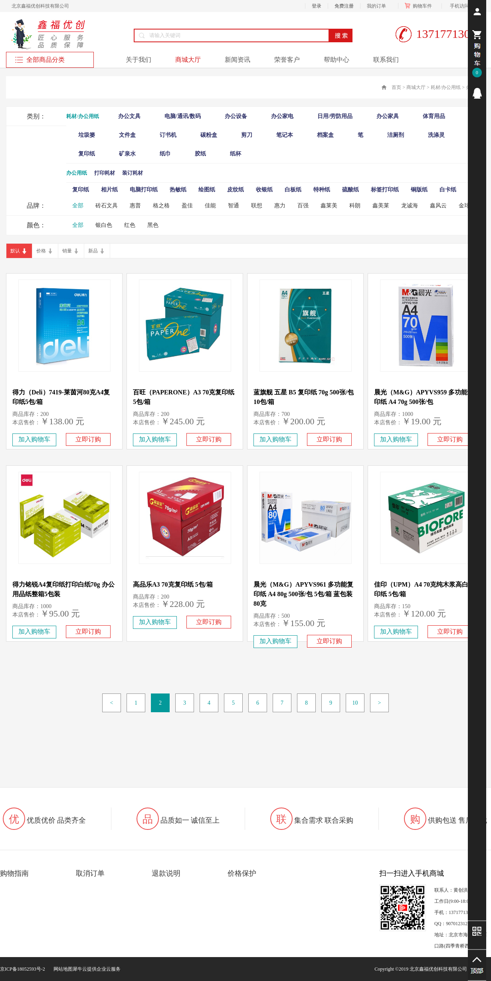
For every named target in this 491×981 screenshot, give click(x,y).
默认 (15, 251)
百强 (303, 206)
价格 (41, 251)
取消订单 (90, 873)
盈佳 (187, 206)
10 (355, 703)
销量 (67, 251)
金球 (464, 206)
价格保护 (242, 873)
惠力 (279, 206)
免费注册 (344, 6)
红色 (129, 225)
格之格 (161, 206)
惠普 (135, 206)
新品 (93, 251)
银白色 (103, 225)
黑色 (152, 225)
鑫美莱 (380, 206)
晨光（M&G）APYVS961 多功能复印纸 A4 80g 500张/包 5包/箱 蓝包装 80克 (303, 594)
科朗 (354, 206)
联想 (256, 206)
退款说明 (166, 873)
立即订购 (88, 439)
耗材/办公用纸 (446, 87)
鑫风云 (438, 206)
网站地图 (62, 969)
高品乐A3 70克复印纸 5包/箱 (173, 584)
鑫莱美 (329, 206)
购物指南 (14, 873)
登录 (316, 6)
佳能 (210, 206)
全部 (77, 206)
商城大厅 (416, 87)
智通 (233, 206)
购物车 (420, 6)
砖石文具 (106, 206)
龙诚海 (409, 206)
